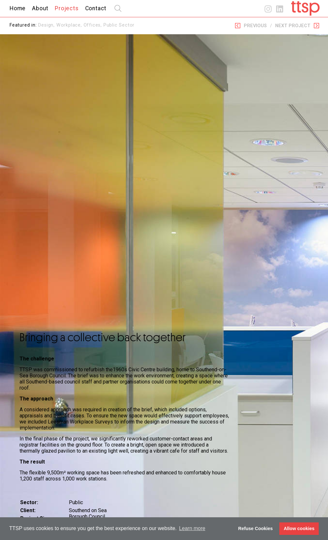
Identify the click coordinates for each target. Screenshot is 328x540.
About (40, 8)
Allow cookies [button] (299, 528)
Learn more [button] (192, 528)
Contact (96, 8)
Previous (255, 25)
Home (18, 8)
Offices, (93, 25)
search (117, 8)
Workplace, (70, 25)
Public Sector (119, 25)
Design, (47, 25)
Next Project (292, 25)
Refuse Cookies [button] (255, 528)
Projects (66, 8)
